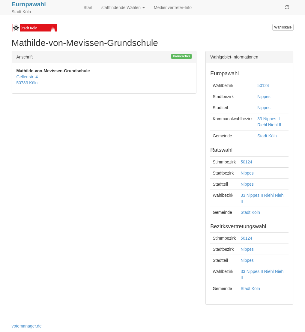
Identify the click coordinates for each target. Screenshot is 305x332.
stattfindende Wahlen (123, 7)
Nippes (264, 96)
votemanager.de (27, 326)
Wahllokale (283, 27)
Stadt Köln (267, 135)
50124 (263, 85)
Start (88, 7)
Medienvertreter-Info (173, 7)
